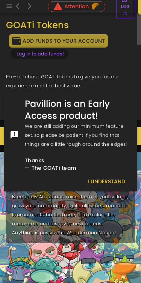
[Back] (19, 6)
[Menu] (9, 6)
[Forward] (29, 6)
